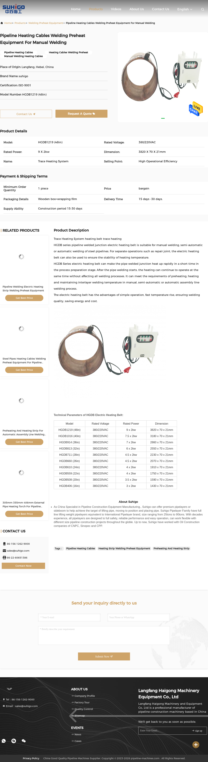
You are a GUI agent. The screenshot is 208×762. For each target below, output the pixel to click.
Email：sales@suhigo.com (20, 706)
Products (96, 9)
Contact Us (160, 9)
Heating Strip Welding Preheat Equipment (124, 548)
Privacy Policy (31, 758)
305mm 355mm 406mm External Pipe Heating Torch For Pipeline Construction (23, 506)
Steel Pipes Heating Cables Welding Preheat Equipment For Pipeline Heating (24, 362)
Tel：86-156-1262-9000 (18, 699)
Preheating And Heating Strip (171, 548)
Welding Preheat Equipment (45, 23)
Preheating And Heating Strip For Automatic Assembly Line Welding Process (23, 434)
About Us (136, 9)
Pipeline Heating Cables (80, 548)
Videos (116, 9)
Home (76, 9)
